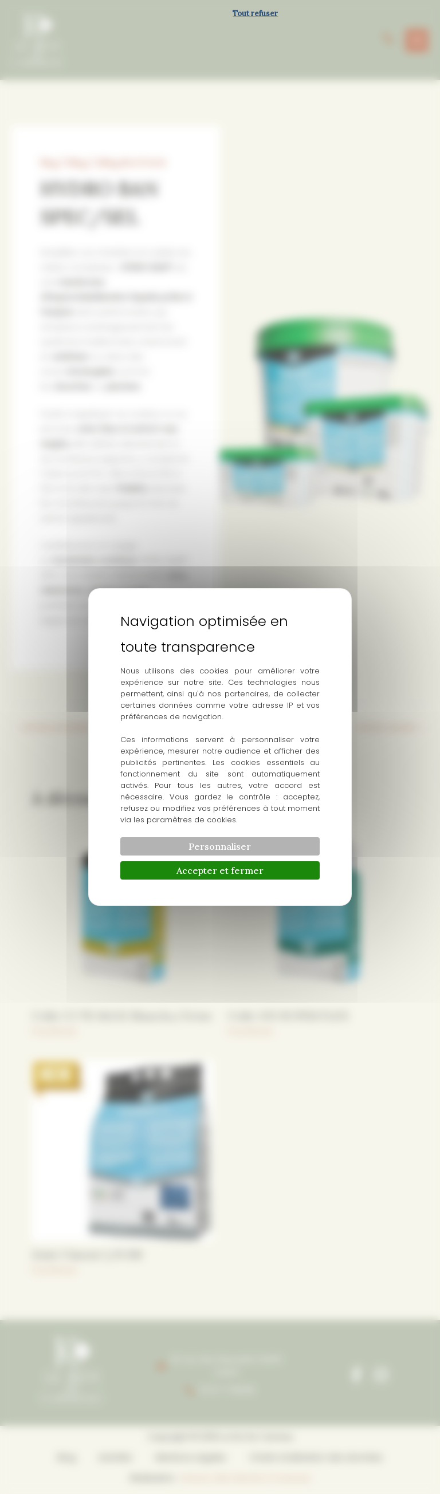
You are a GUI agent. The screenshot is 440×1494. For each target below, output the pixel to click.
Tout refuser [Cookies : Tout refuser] (255, 13)
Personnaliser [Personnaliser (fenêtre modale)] (219, 846)
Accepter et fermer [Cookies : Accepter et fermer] (220, 870)
